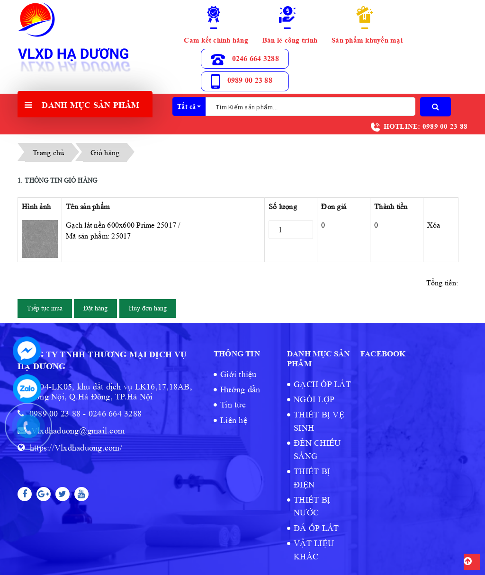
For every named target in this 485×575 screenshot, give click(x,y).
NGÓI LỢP (314, 399)
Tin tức (233, 404)
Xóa (433, 225)
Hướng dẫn (240, 389)
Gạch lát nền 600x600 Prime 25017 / (163, 231)
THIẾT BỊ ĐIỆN (312, 478)
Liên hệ (233, 420)
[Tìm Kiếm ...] (310, 106)
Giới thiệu (238, 374)
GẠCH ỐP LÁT (322, 384)
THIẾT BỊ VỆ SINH (319, 421)
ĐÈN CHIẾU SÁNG (317, 449)
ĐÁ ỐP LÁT (316, 528)
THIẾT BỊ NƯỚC (312, 506)
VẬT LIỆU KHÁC (314, 550)
